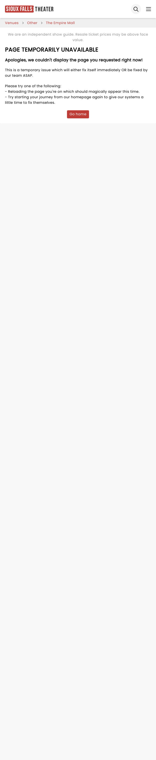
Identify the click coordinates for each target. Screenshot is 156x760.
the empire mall (60, 22)
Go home (78, 114)
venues (12, 22)
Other (32, 22)
